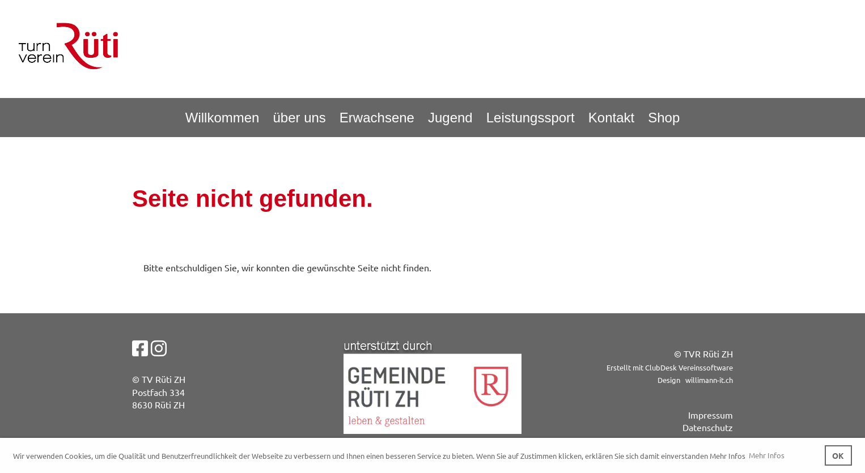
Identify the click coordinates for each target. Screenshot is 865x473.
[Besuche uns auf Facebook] (140, 348)
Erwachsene (377, 117)
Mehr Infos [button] (767, 455)
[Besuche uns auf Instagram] (159, 348)
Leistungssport (530, 117)
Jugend (450, 117)
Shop (664, 117)
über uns (299, 117)
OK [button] (838, 455)
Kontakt (611, 117)
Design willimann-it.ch (695, 380)
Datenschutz (707, 427)
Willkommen (222, 117)
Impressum (710, 414)
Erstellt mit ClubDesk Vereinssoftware (670, 367)
